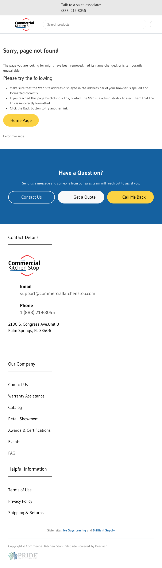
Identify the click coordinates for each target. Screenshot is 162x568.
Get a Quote (81, 197)
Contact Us (31, 197)
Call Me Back (130, 197)
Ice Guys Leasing (74, 530)
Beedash (101, 546)
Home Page (21, 120)
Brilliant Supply (104, 530)
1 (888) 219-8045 (37, 312)
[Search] (94, 24)
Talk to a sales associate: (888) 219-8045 (81, 8)
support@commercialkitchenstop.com (57, 293)
